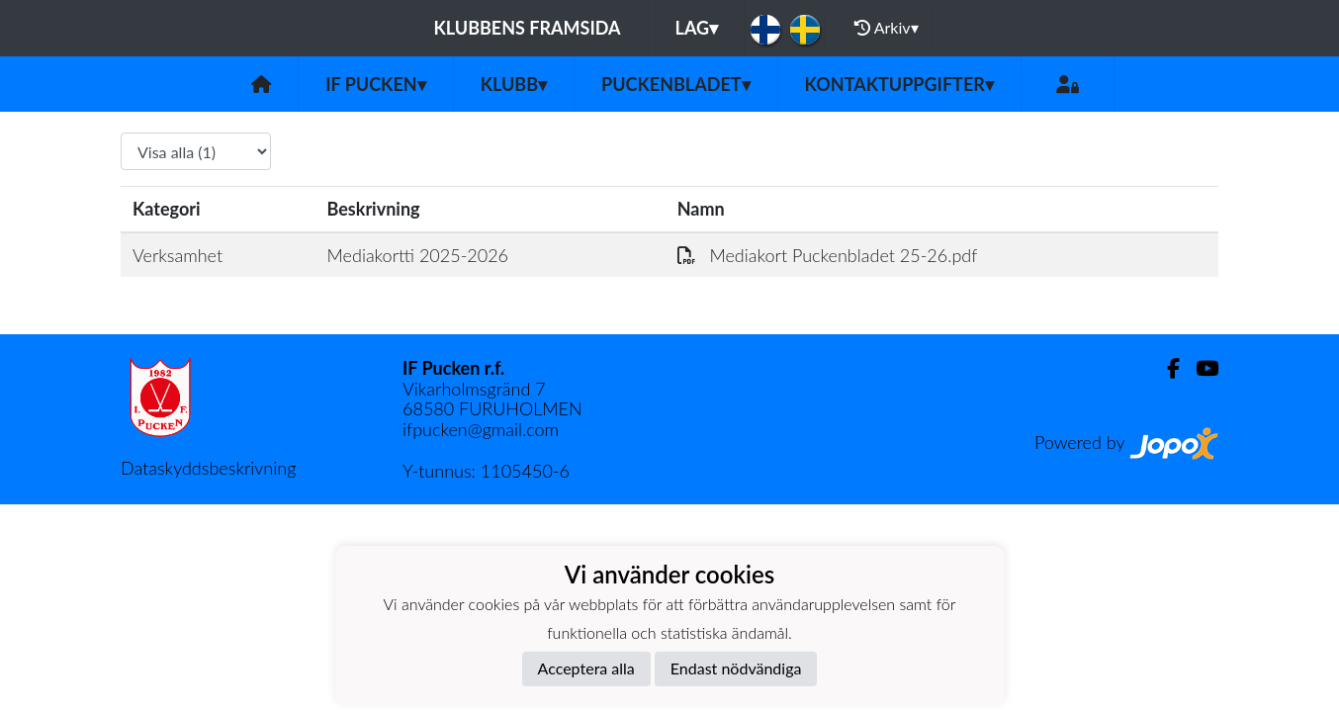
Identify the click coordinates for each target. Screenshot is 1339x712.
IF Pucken (375, 84)
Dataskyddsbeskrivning (208, 468)
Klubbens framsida (526, 28)
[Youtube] (1199, 368)
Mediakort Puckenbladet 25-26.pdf (827, 255)
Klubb (514, 84)
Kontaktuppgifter (899, 84)
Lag (697, 28)
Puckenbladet (676, 84)
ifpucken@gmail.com (480, 429)
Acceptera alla (586, 668)
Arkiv (886, 28)
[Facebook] (1165, 368)
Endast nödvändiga (736, 668)
